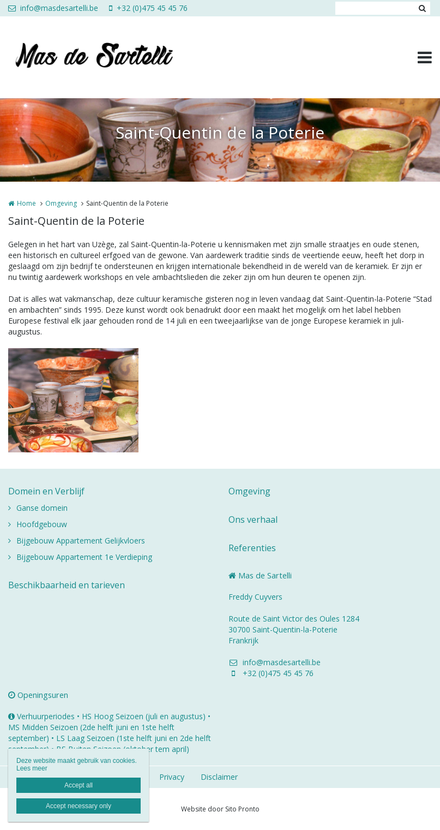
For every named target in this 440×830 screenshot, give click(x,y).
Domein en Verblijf (46, 491)
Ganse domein (42, 508)
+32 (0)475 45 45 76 (148, 8)
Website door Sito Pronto (220, 809)
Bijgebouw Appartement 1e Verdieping (84, 557)
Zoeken (422, 8)
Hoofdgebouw (41, 524)
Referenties (252, 548)
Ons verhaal (253, 519)
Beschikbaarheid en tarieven (66, 585)
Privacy (171, 777)
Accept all (78, 785)
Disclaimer (219, 777)
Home (26, 203)
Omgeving (61, 203)
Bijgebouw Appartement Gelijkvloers (80, 540)
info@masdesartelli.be (53, 8)
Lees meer (31, 768)
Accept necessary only (78, 806)
